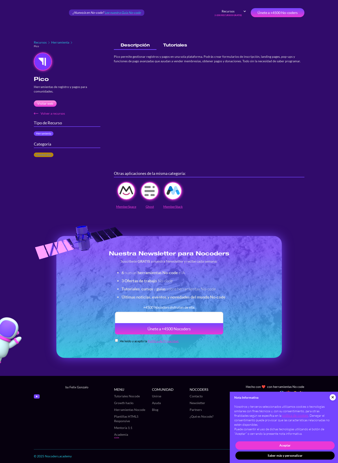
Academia (121, 434)
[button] (230, 13)
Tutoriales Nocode (127, 396)
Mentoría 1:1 (123, 428)
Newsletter (197, 403)
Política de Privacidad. (163, 341)
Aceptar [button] (285, 445)
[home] (49, 12)
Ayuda (156, 403)
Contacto (196, 396)
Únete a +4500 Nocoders (169, 328)
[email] (169, 317)
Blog (155, 410)
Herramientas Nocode (129, 410)
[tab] (135, 45)
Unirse (156, 396)
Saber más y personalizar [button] (285, 455)
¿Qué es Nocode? (202, 416)
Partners (196, 410)
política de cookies (295, 415)
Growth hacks (123, 403)
